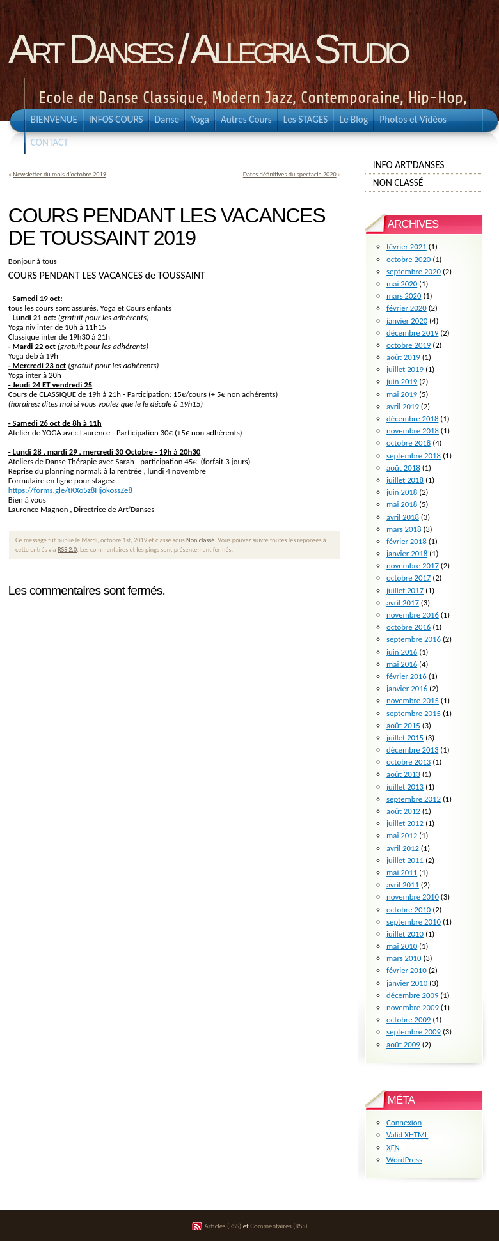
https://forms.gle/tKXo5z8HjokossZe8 (70, 490)
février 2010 (406, 970)
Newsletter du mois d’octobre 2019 (59, 174)
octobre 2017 (408, 577)
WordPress (404, 1159)
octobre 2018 (408, 443)
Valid (407, 1134)
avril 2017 (402, 602)
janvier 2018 (406, 553)
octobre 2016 (408, 627)
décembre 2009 (412, 995)
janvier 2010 (406, 983)
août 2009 (403, 1044)
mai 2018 (401, 504)
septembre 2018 (413, 455)
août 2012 (403, 811)
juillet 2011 (405, 860)
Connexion (404, 1122)
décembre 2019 (412, 333)
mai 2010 (401, 946)
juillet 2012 (405, 823)
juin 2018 (401, 492)
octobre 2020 (408, 259)
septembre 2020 (413, 271)
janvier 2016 (406, 688)
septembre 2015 (413, 713)
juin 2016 (401, 652)
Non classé (200, 540)
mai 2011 (401, 872)
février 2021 (406, 246)
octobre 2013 (408, 762)
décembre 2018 (412, 418)
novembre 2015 (412, 700)
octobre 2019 (408, 345)
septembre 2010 (413, 921)
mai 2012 (401, 835)
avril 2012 (402, 848)
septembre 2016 (413, 639)
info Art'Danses (424, 165)
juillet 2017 (405, 590)
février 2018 (406, 541)
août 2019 (403, 357)
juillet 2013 (405, 787)
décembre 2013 (412, 749)
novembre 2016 (412, 615)
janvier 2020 (406, 320)
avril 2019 (402, 406)
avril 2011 (402, 884)
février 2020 (406, 308)
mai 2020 (401, 283)
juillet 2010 (405, 934)
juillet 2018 (405, 480)
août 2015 (403, 725)
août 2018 (403, 467)
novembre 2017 (412, 565)
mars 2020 (403, 295)
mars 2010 (403, 958)
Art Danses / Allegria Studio (207, 49)
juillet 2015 (405, 737)
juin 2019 (401, 381)
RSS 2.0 (67, 549)
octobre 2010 (408, 909)
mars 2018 (403, 529)
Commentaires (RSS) (278, 1226)
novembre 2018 (412, 430)
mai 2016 (401, 664)
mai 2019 (401, 394)
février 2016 (406, 676)
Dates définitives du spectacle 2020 (290, 174)
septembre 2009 (413, 1031)
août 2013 (403, 774)
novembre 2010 (412, 896)
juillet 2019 (405, 369)
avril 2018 (402, 517)
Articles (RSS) (223, 1226)
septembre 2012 (413, 799)
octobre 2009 (408, 1019)
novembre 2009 (412, 1007)
